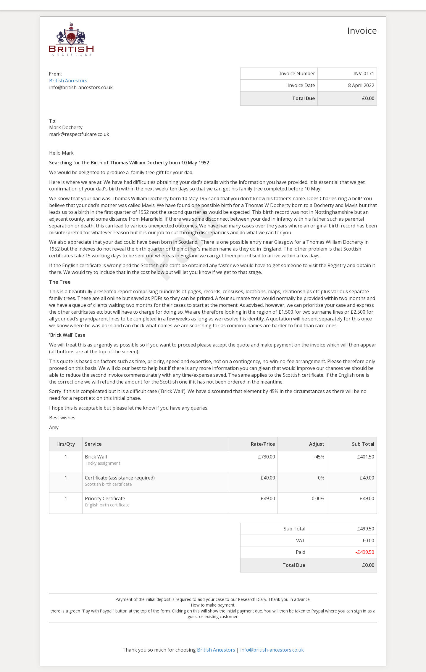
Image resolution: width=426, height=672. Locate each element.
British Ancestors (68, 80)
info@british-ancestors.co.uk (272, 650)
